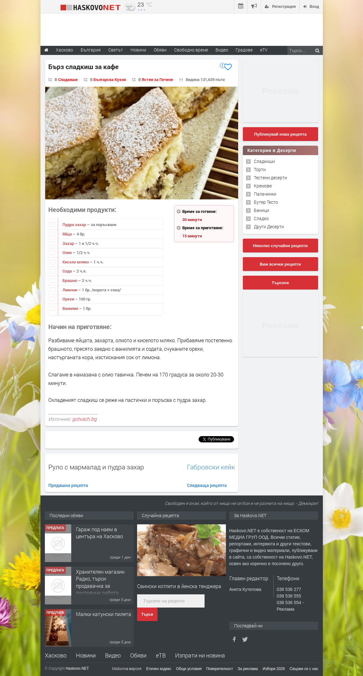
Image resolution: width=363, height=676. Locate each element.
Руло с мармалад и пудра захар (96, 466)
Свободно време (191, 50)
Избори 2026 (274, 669)
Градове (244, 50)
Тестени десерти (270, 178)
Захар (68, 243)
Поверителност (219, 669)
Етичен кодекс (158, 669)
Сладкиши (67, 79)
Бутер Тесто (266, 202)
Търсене (280, 282)
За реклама (248, 669)
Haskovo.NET (77, 668)
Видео (113, 655)
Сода (67, 271)
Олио (67, 252)
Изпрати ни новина (200, 655)
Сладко (261, 218)
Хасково (56, 655)
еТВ (161, 655)
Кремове (263, 186)
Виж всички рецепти (280, 264)
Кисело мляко (76, 262)
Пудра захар (74, 224)
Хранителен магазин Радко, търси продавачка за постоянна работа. (100, 582)
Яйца (67, 234)
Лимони (70, 290)
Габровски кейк (211, 467)
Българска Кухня (109, 79)
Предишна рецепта (68, 485)
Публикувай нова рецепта (280, 134)
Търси (147, 614)
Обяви (138, 655)
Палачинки (265, 194)
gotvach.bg (84, 419)
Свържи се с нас (304, 669)
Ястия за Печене (157, 79)
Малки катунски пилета (103, 614)
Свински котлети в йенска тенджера (179, 586)
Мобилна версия (126, 668)
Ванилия (70, 308)
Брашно (70, 280)
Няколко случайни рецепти (280, 245)
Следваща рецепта (207, 485)
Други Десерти (269, 227)
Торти (260, 169)
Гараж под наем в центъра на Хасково (99, 532)
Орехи (68, 299)
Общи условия (188, 669)
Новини (138, 50)
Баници (261, 210)
